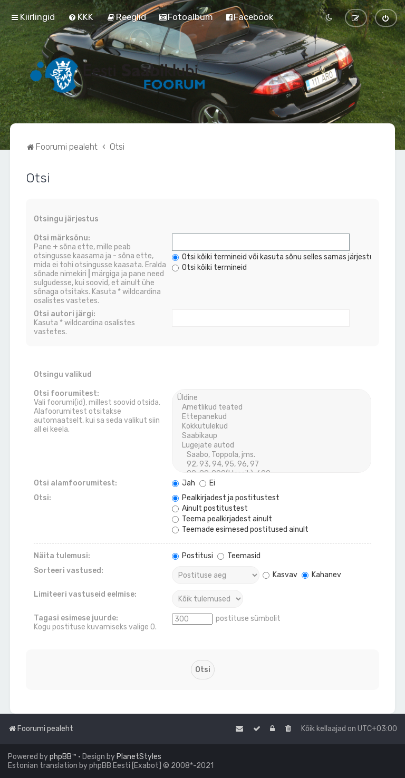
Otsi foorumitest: (66, 393)
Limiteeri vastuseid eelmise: (85, 594)
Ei (207, 483)
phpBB (61, 756)
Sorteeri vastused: (68, 570)
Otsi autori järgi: (64, 313)
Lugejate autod (271, 445)
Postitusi (192, 555)
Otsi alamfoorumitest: (75, 483)
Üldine (271, 398)
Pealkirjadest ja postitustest (225, 497)
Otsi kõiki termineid (209, 267)
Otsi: (42, 497)
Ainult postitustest (210, 508)
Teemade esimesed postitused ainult (240, 529)
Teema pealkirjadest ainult (222, 518)
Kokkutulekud (271, 426)
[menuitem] (80, 17)
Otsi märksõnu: (62, 238)
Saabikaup (271, 436)
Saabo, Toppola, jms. (271, 455)
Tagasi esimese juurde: (76, 618)
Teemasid (239, 555)
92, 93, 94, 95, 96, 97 (271, 464)
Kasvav (280, 574)
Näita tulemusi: (62, 555)
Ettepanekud (271, 417)
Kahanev (321, 574)
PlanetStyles (139, 756)
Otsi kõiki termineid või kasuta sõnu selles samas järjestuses (278, 256)
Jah (183, 483)
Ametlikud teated (271, 407)
